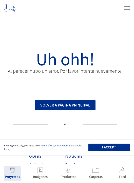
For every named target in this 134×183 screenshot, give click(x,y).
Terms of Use (47, 145)
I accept (109, 147)
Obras (35, 156)
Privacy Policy (62, 145)
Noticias (73, 156)
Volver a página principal (65, 106)
